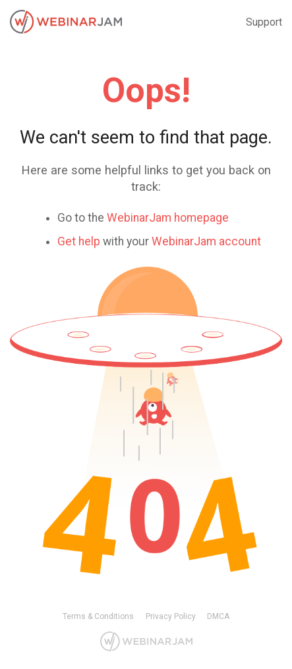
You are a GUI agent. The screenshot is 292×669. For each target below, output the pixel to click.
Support (264, 22)
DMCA (218, 616)
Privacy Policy (171, 616)
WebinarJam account (206, 241)
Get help (78, 241)
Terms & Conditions (98, 616)
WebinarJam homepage (168, 217)
